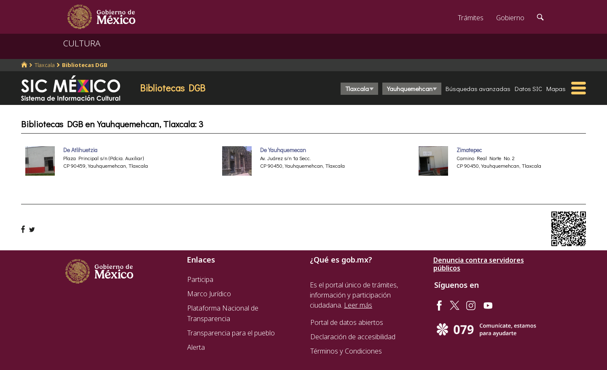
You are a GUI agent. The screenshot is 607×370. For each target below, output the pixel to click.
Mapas (556, 88)
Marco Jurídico (209, 293)
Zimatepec (469, 150)
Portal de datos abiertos (346, 322)
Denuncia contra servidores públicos (478, 264)
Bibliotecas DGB (84, 65)
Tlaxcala (45, 65)
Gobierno (510, 17)
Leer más (358, 305)
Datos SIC (528, 88)
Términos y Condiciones (346, 351)
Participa (200, 279)
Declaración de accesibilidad (352, 336)
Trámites (470, 17)
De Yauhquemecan (283, 150)
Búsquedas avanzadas (478, 88)
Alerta (196, 347)
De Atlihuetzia (80, 150)
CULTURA (81, 43)
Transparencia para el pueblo (231, 333)
